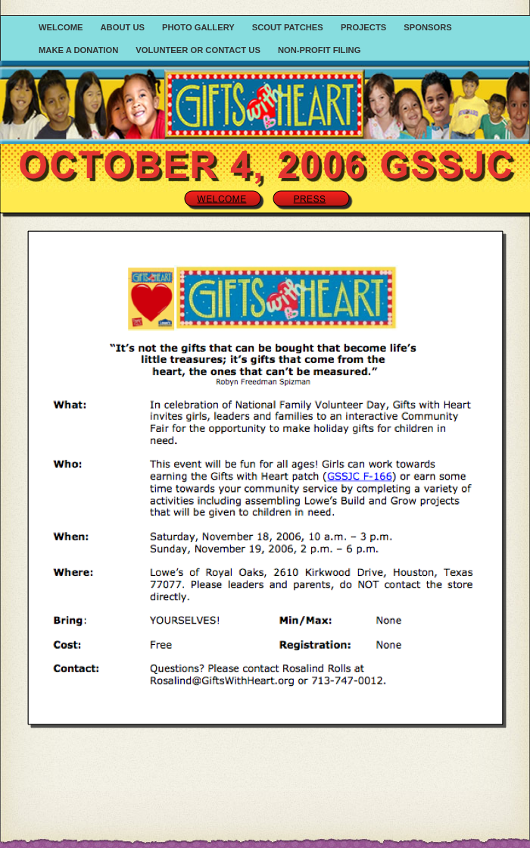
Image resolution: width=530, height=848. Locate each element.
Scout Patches (289, 27)
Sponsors (427, 27)
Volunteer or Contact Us (199, 50)
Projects (364, 27)
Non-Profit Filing (319, 50)
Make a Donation (79, 50)
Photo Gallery (199, 27)
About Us (124, 27)
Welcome (62, 27)
